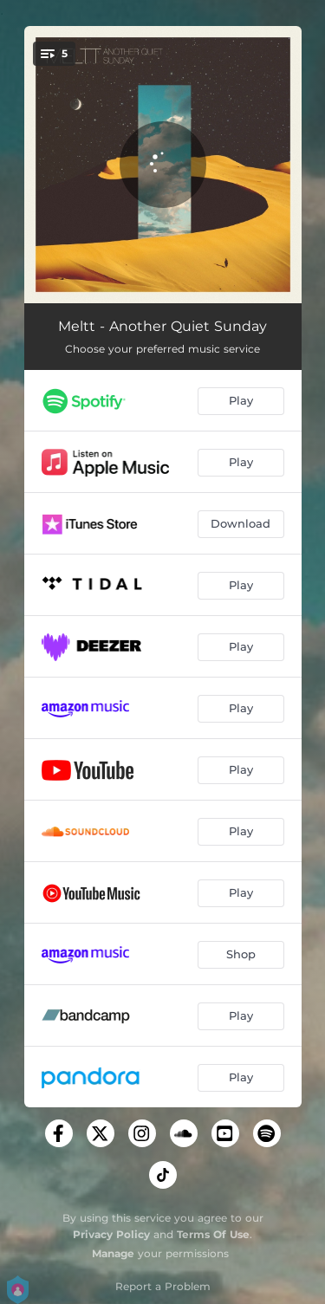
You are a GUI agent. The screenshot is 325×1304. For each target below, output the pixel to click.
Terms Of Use (213, 1234)
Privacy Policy (111, 1234)
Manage (113, 1253)
